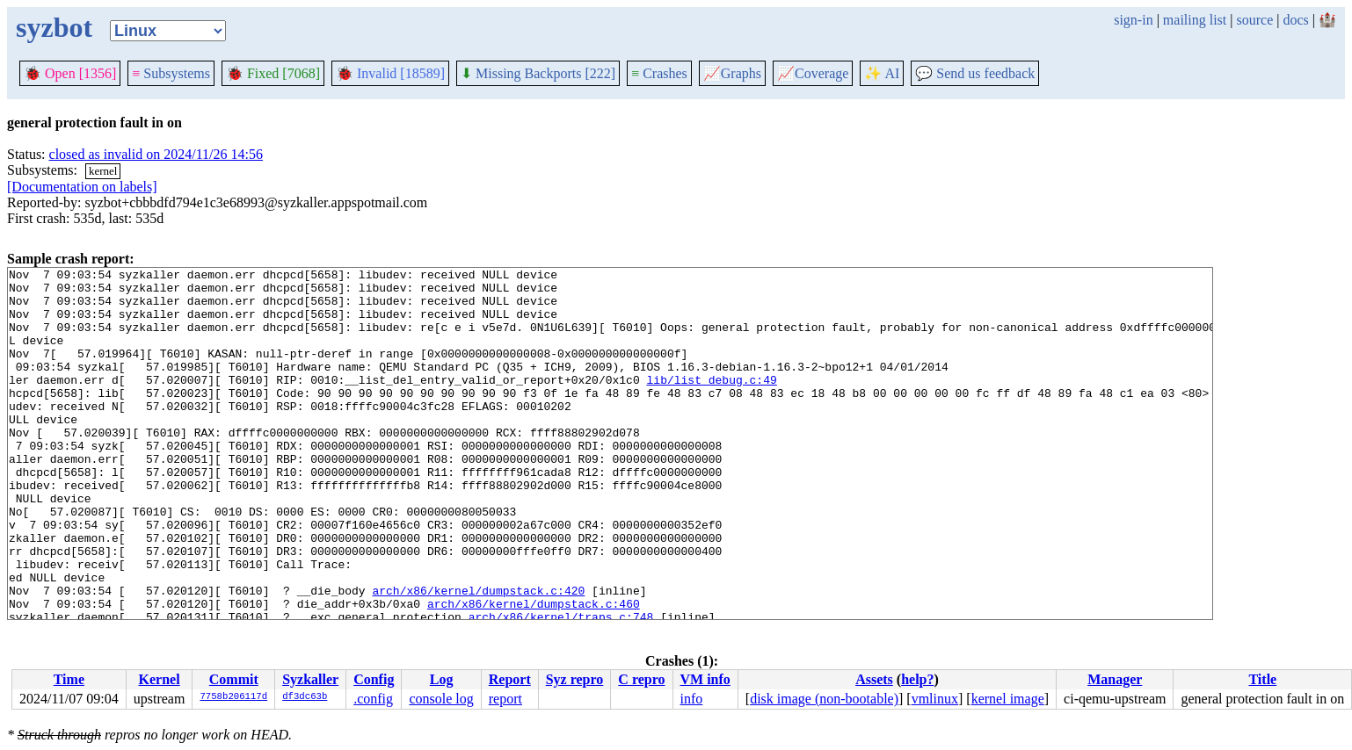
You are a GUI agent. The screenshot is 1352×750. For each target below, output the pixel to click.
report (505, 698)
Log (442, 679)
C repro (641, 679)
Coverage (812, 73)
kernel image (1007, 698)
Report (510, 679)
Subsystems (171, 73)
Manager (1114, 679)
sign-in (1133, 19)
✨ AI (881, 73)
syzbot (54, 27)
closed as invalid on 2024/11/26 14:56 (156, 154)
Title (1262, 679)
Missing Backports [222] (538, 73)
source (1255, 19)
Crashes (659, 73)
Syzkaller (310, 679)
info (691, 698)
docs (1295, 19)
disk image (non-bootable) (824, 698)
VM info (705, 679)
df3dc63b (304, 697)
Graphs (732, 73)
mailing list (1194, 19)
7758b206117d (233, 697)
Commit (233, 679)
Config (373, 679)
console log (441, 698)
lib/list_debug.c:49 (711, 403)
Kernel (159, 679)
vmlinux (935, 698)
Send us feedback (975, 73)
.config (373, 698)
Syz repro (575, 679)
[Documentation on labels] (82, 186)
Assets (874, 679)
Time (69, 679)
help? (917, 679)
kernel (103, 170)
